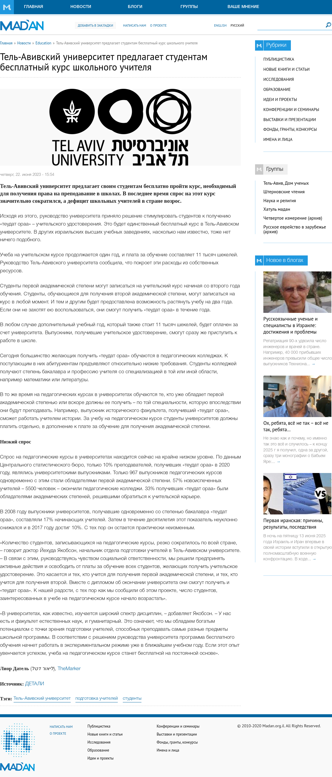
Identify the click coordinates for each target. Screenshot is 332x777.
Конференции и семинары (291, 109)
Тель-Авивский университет (42, 698)
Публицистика (278, 59)
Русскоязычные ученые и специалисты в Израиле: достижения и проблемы (290, 325)
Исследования (278, 79)
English (220, 25)
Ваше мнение (243, 7)
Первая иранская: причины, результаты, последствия (293, 523)
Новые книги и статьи (286, 69)
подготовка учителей (96, 698)
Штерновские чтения (284, 191)
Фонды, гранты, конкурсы (290, 129)
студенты (132, 698)
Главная (33, 7)
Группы (189, 7)
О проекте (158, 25)
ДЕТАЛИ (34, 684)
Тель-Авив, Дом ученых (286, 183)
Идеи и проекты (280, 99)
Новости (80, 7)
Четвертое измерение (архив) (292, 218)
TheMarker (69, 669)
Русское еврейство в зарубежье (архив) (294, 229)
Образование (277, 89)
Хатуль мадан (276, 209)
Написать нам (134, 25)
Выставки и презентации (289, 119)
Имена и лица (277, 139)
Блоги (135, 7)
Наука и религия (279, 200)
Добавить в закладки (95, 25)
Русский (237, 25)
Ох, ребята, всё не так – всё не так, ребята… (295, 426)
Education (43, 43)
